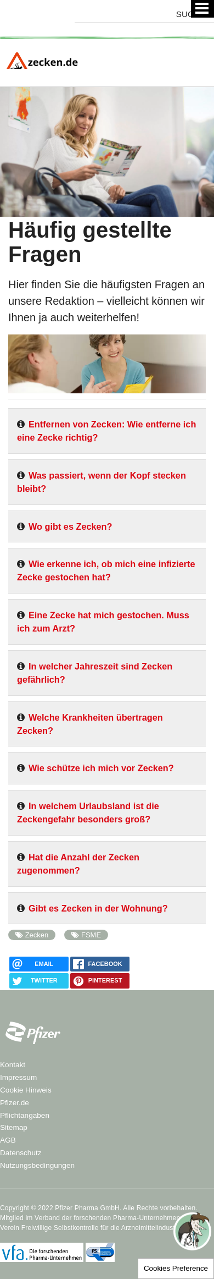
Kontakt (12, 1065)
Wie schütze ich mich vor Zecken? (101, 768)
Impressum (18, 1077)
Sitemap (13, 1127)
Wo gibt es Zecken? (70, 526)
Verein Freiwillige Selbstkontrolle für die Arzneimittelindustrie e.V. (98, 1228)
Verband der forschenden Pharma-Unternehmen (107, 1218)
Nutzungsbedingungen (37, 1165)
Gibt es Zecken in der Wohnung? (98, 908)
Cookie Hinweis (26, 1090)
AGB (8, 1140)
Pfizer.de (14, 1103)
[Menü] (202, 9)
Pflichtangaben (24, 1115)
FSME (91, 935)
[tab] (107, 435)
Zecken (37, 935)
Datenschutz (21, 1153)
